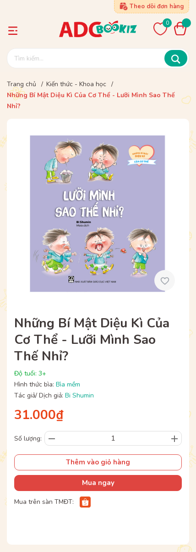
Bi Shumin (79, 395)
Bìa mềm (68, 384)
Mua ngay (98, 482)
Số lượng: (28, 438)
